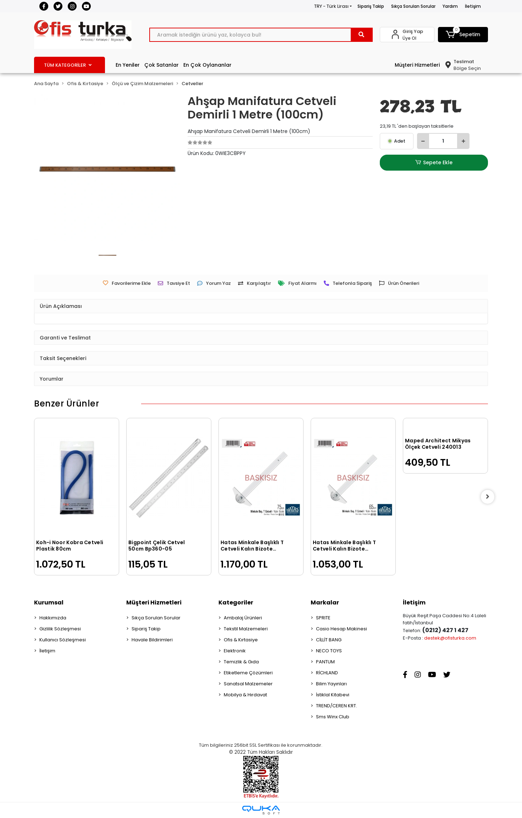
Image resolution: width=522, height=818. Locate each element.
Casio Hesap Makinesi (341, 628)
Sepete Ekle (433, 162)
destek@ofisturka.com (450, 638)
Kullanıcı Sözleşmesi (62, 639)
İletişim (473, 6)
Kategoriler (235, 602)
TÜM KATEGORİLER (67, 65)
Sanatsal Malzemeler (248, 683)
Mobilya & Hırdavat (245, 694)
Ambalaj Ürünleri (243, 617)
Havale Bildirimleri (152, 639)
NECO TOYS (329, 650)
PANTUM (325, 661)
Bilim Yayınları (331, 683)
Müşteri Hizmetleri (417, 64)
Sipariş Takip (370, 6)
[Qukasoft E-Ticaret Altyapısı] (261, 810)
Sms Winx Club (332, 716)
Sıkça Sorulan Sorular (413, 6)
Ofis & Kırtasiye (241, 639)
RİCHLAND (327, 672)
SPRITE (323, 617)
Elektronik (235, 650)
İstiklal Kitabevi (332, 694)
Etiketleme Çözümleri (248, 672)
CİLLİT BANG (328, 639)
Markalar (325, 602)
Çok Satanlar (161, 64)
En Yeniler (128, 64)
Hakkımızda (52, 617)
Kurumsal (48, 602)
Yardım (450, 6)
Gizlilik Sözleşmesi (60, 628)
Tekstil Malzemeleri (246, 628)
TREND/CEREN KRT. (336, 705)
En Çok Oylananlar (207, 64)
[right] (488, 496)
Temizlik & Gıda (241, 661)
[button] (463, 34)
